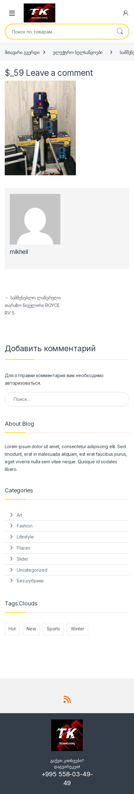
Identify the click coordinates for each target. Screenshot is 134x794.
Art (19, 515)
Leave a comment (59, 73)
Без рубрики (30, 580)
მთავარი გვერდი (22, 52)
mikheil (19, 252)
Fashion (25, 525)
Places (23, 547)
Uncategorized (32, 570)
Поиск (120, 31)
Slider (22, 559)
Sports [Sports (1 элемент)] (53, 628)
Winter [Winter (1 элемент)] (77, 628)
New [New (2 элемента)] (31, 628)
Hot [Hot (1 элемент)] (12, 628)
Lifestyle (25, 536)
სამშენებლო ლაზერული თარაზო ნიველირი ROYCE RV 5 (33, 305)
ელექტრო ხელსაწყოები (77, 52)
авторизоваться (22, 383)
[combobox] (58, 31)
